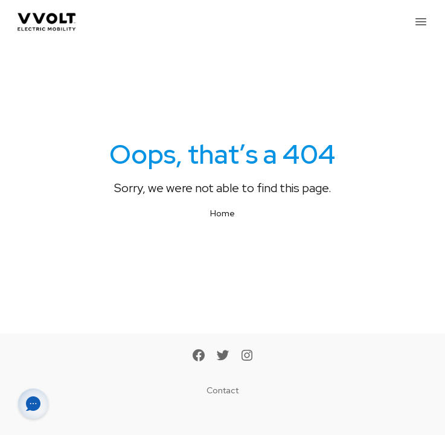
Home (222, 213)
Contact (222, 390)
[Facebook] (198, 356)
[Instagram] (247, 356)
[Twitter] (223, 356)
